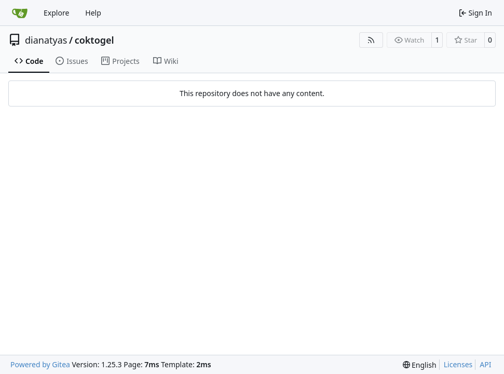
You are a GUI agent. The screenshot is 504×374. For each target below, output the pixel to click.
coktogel (94, 40)
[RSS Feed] (371, 40)
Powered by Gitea (40, 364)
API (485, 364)
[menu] (420, 365)
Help (93, 13)
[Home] (19, 13)
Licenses (458, 364)
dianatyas (46, 40)
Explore (56, 13)
